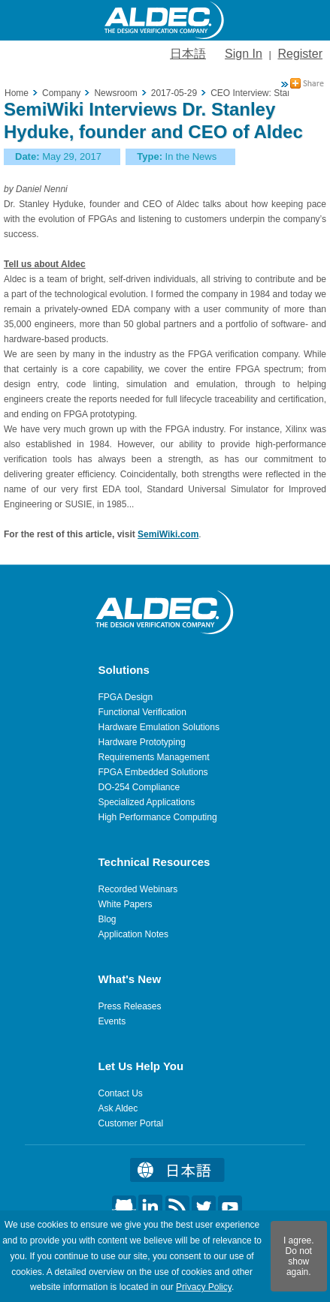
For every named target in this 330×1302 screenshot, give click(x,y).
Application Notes (133, 934)
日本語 (188, 53)
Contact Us (120, 1093)
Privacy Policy (204, 1287)
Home (17, 93)
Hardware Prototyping (142, 742)
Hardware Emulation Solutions (158, 727)
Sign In (243, 53)
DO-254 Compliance (139, 787)
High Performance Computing (157, 817)
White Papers (125, 904)
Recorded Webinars (138, 889)
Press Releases (130, 1006)
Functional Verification (142, 712)
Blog (107, 919)
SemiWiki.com (168, 534)
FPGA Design (125, 697)
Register (299, 53)
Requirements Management (154, 757)
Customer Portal (131, 1123)
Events (112, 1021)
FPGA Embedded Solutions (153, 772)
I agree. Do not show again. (298, 1256)
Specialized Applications (146, 802)
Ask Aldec (118, 1108)
